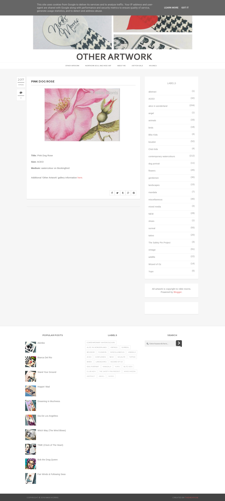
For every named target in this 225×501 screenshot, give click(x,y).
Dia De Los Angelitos (48, 416)
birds (150, 127)
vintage (152, 250)
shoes (151, 221)
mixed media (154, 206)
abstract (152, 92)
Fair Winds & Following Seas (52, 474)
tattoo (151, 235)
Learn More (171, 7)
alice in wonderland (157, 106)
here (80, 177)
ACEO (151, 99)
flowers (151, 171)
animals (152, 120)
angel (151, 113)
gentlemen (153, 178)
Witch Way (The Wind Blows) (52, 430)
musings (153, 66)
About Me (121, 66)
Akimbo (41, 343)
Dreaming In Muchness (49, 401)
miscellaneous (155, 199)
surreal (151, 228)
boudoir (152, 142)
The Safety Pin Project (159, 242)
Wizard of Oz (154, 264)
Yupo (150, 271)
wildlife (151, 257)
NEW (151, 214)
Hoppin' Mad (44, 386)
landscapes (154, 185)
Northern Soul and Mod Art (98, 66)
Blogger (178, 292)
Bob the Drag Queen (48, 459)
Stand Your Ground (47, 372)
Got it (185, 7)
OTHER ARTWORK (72, 66)
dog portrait (154, 163)
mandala (152, 192)
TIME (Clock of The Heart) (50, 445)
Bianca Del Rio (45, 357)
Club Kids (153, 149)
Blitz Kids (152, 135)
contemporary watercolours (161, 156)
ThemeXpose (191, 497)
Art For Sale (137, 66)
